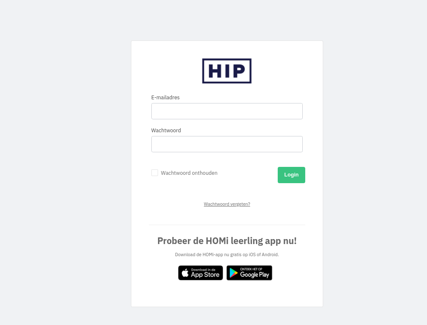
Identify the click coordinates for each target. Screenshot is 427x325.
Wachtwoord (166, 130)
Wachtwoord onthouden (189, 173)
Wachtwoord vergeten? (227, 204)
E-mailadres (165, 97)
